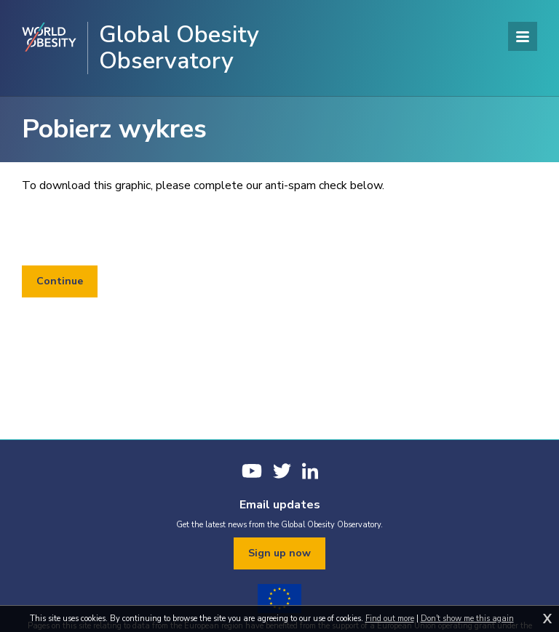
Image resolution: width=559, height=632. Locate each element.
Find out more (389, 618)
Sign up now (279, 553)
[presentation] (132, 229)
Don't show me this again (467, 618)
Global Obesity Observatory (179, 48)
